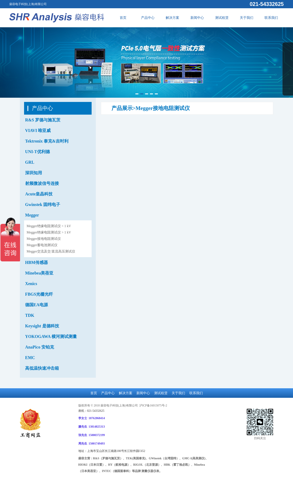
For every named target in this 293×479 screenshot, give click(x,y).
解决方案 (172, 17)
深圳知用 (33, 172)
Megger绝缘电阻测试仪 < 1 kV (49, 226)
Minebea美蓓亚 (39, 273)
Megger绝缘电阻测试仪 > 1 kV (49, 232)
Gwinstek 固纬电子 (42, 204)
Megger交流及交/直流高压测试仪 (51, 251)
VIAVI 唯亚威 (38, 130)
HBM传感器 (36, 262)
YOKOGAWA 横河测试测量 (51, 336)
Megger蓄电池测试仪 (42, 245)
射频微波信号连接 (42, 183)
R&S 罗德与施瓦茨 (42, 120)
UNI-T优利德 (37, 151)
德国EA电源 (36, 304)
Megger (32, 215)
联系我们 (271, 17)
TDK (29, 315)
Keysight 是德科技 (42, 326)
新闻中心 (197, 17)
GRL (29, 162)
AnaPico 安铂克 (39, 347)
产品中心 (148, 17)
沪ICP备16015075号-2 (152, 405)
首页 (123, 17)
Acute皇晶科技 (39, 194)
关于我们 (246, 17)
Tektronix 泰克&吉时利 (46, 141)
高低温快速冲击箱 (42, 368)
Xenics (31, 283)
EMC (30, 357)
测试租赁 (222, 17)
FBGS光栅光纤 (39, 294)
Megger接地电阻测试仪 (44, 238)
